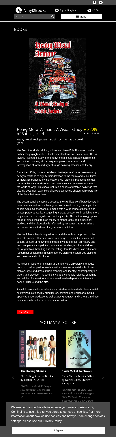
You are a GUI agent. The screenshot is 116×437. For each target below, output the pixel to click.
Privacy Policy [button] (52, 421)
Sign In (63, 10)
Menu (81, 16)
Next (102, 377)
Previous (14, 377)
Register (72, 10)
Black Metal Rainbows (77, 371)
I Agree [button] (58, 430)
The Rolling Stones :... (35, 371)
